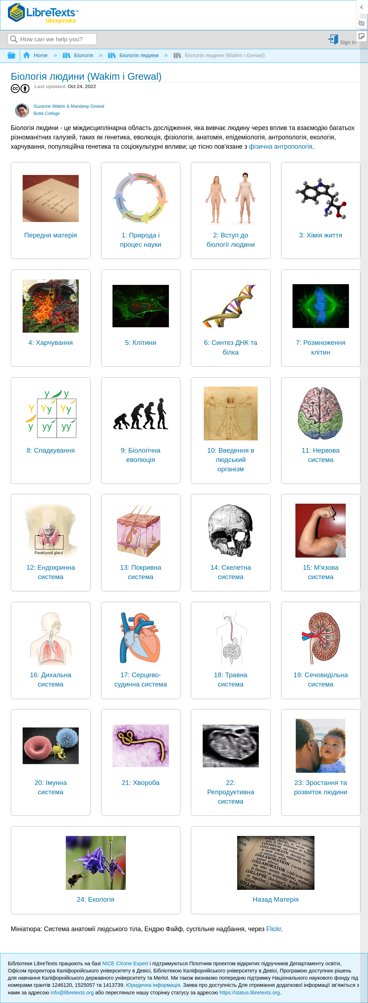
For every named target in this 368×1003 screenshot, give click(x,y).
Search (14, 39)
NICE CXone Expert (126, 963)
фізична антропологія (280, 146)
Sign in (348, 42)
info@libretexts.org (72, 992)
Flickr (273, 929)
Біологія (79, 55)
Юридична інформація (153, 985)
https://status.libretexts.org (250, 992)
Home (36, 55)
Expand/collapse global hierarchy (16, 55)
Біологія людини (134, 55)
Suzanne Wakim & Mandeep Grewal (68, 106)
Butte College (46, 113)
